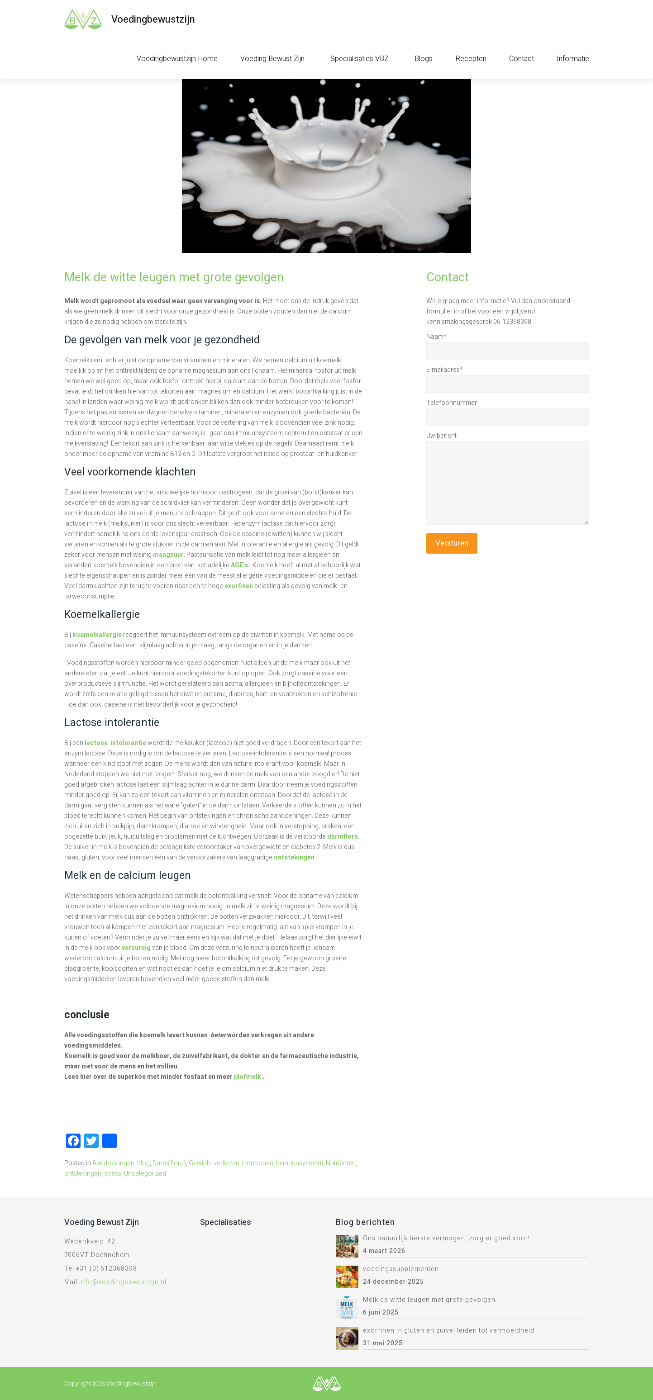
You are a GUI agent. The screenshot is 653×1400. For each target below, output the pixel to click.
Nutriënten (341, 1163)
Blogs (424, 58)
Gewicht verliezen (214, 1163)
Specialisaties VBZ (359, 58)
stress (112, 1173)
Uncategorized (145, 1173)
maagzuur (168, 555)
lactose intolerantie (115, 743)
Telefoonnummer (451, 403)
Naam (436, 337)
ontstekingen (82, 1173)
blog (143, 1163)
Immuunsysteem (299, 1163)
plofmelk (247, 1077)
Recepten (470, 58)
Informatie (573, 58)
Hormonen (257, 1163)
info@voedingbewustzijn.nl (123, 1282)
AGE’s (239, 565)
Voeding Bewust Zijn (272, 58)
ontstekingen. (294, 857)
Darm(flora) (169, 1163)
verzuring (136, 948)
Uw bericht (441, 436)
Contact (521, 58)
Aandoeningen (113, 1163)
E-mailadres (444, 370)
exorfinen (238, 586)
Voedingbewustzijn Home (177, 58)
